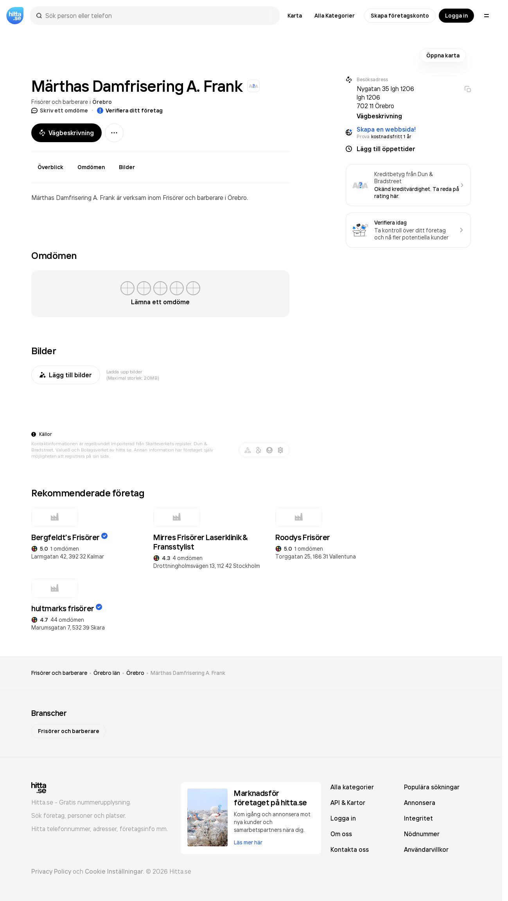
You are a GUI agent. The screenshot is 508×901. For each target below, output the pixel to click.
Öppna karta (443, 55)
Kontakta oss (349, 849)
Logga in (456, 15)
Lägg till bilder (65, 375)
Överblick (50, 167)
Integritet (418, 818)
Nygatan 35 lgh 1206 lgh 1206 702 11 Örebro (385, 97)
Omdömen (91, 167)
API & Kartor (347, 802)
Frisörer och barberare (59, 101)
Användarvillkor (426, 849)
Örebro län (106, 672)
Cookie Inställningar (114, 871)
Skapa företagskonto (400, 15)
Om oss (341, 834)
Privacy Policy (51, 871)
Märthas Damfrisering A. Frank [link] (188, 672)
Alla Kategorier (334, 15)
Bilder (127, 167)
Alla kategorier (352, 787)
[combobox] (158, 15)
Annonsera (419, 802)
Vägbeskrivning (66, 133)
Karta (294, 15)
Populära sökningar (432, 787)
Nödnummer (422, 834)
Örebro (102, 101)
